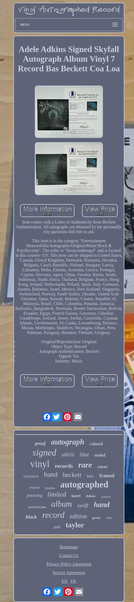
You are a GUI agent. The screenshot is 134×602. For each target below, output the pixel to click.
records (64, 466)
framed (106, 475)
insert (75, 496)
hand (102, 504)
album (61, 504)
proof (40, 443)
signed (44, 452)
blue (84, 454)
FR (73, 581)
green (96, 518)
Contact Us (69, 555)
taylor (75, 525)
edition (78, 516)
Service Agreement (69, 572)
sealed (99, 455)
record (53, 515)
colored (96, 444)
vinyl (40, 464)
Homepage (68, 547)
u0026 (68, 454)
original (34, 487)
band (51, 474)
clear (109, 518)
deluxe (91, 496)
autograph (67, 442)
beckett (72, 474)
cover (103, 466)
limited (56, 494)
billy (90, 476)
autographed (84, 484)
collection (37, 507)
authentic (106, 496)
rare (85, 464)
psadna (50, 488)
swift (82, 505)
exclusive (31, 476)
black (31, 517)
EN (65, 581)
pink (57, 527)
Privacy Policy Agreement (68, 564)
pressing (34, 495)
